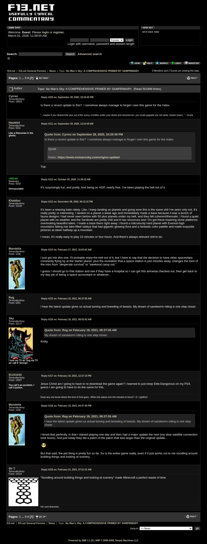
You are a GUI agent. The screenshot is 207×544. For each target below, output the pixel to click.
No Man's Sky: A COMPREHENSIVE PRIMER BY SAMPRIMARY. (102, 71)
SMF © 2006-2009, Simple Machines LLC (117, 540)
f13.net (11, 71)
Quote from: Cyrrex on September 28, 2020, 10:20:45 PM (84, 134)
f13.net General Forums (32, 71)
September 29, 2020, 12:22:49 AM (67, 124)
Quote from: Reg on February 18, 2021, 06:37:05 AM (81, 330)
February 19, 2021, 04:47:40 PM (66, 405)
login (45, 32)
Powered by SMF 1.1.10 (81, 540)
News (52, 71)
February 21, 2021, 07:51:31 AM (66, 469)
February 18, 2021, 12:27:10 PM (66, 376)
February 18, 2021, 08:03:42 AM (66, 319)
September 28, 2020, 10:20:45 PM (67, 97)
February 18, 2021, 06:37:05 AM (66, 298)
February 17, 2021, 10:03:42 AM (66, 249)
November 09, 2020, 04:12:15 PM (67, 201)
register (58, 32)
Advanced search (90, 54)
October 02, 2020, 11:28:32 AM (65, 179)
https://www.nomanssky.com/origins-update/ (89, 157)
